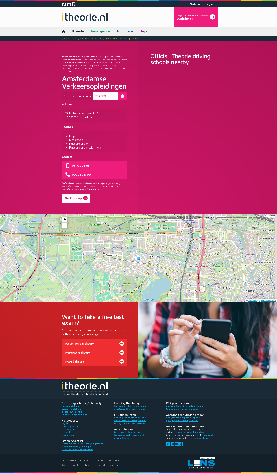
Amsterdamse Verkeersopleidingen (122, 38)
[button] (138, 258)
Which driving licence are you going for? (83, 443)
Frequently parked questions (190, 432)
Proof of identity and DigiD (76, 446)
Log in (65, 423)
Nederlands (197, 4)
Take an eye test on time (128, 432)
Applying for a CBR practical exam (184, 406)
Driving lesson (121, 438)
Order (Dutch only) (72, 411)
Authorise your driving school (130, 420)
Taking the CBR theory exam (129, 423)
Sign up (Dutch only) (73, 408)
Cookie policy (119, 460)
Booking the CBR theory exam (130, 417)
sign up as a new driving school (83, 189)
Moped (144, 31)
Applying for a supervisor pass (183, 417)
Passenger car (100, 31)
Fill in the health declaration (77, 449)
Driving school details (90, 38)
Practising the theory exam (129, 408)
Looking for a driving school (129, 435)
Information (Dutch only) (75, 414)
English (210, 4)
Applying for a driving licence (182, 420)
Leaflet (251, 300)
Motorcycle (125, 31)
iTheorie (78, 31)
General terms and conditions (96, 460)
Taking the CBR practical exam (182, 408)
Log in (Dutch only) (72, 406)
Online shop (68, 435)
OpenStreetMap (267, 300)
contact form (107, 186)
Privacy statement (71, 460)
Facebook (208, 435)
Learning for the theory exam (130, 406)
